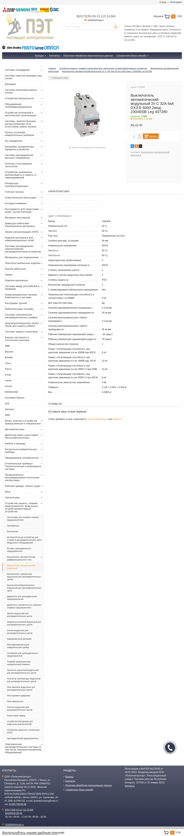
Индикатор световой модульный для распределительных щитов (24, 623)
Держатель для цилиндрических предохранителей (22, 597)
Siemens (9, 409)
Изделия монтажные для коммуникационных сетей (24, 239)
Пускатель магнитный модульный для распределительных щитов (22, 671)
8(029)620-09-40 (13, 813)
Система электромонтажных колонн (24, 91)
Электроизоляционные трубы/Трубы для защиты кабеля (24, 324)
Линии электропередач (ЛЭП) (24, 232)
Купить (153, 136)
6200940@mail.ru (96, 20)
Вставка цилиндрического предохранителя (19, 549)
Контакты (70, 781)
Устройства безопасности (24, 98)
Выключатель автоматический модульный (21, 566)
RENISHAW (11, 392)
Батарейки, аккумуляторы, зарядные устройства (24, 148)
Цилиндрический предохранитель (23, 738)
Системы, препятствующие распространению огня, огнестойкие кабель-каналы (24, 124)
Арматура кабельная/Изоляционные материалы (24, 225)
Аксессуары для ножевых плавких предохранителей (23, 518)
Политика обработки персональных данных (88, 785)
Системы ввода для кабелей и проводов (24, 287)
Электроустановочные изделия (24, 263)
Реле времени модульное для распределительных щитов (21, 688)
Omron (8, 386)
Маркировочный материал (19, 639)
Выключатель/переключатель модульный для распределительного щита (24, 588)
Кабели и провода (24, 443)
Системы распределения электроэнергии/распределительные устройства (24, 249)
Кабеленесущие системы (24, 309)
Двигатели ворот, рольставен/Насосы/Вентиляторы (24, 436)
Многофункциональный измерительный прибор (18, 646)
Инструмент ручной (24, 303)
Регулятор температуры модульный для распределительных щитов (23, 680)
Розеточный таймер (16, 715)
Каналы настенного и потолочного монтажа (24, 339)
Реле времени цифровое (18, 695)
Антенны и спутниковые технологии (24, 165)
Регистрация (176, 2)
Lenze (8, 380)
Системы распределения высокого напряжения (24, 156)
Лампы (24, 274)
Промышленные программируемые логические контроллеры (24, 477)
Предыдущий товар (59, 78)
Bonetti (9, 357)
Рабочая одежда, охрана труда (24, 486)
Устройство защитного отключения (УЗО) (23, 731)
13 (104, 16)
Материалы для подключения (24, 257)
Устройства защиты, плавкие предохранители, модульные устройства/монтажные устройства (24, 507)
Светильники (24, 497)
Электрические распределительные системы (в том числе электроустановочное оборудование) (24, 748)
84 (112, 16)
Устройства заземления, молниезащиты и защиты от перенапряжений (24, 175)
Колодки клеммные (24, 203)
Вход (162, 2)
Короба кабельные (24, 269)
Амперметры (13, 526)
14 (108, 16)
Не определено (24, 141)
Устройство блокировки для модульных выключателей (20, 722)
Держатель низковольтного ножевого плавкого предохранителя (24, 606)
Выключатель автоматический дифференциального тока (25, 558)
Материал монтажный (24, 217)
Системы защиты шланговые (24, 331)
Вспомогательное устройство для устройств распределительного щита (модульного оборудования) (24, 540)
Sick (7, 403)
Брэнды (69, 777)
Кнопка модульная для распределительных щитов (19, 631)
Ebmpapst (10, 84)
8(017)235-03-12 (88, 16)
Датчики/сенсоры (24, 429)
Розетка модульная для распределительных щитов (19, 708)
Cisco (8, 363)
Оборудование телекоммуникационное (24, 105)
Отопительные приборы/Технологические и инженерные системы (24, 466)
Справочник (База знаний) (79, 789)
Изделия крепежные (24, 280)
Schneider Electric (15, 397)
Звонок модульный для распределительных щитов (19, 614)
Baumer (9, 351)
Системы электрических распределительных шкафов (24, 316)
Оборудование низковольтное (24, 457)
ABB (7, 346)
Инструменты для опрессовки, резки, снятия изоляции (24, 210)
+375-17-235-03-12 (167, 36)
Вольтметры (12, 531)
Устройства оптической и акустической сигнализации (24, 114)
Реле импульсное (15, 701)
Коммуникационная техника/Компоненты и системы (24, 296)
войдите (117, 419)
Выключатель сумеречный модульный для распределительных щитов (24, 577)
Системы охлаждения (24, 70)
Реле (24, 491)
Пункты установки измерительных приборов (24, 134)
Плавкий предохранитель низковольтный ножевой (19, 663)
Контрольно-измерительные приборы (24, 450)
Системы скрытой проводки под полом (24, 77)
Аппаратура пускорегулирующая (24, 184)
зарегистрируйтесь (98, 419)
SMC (7, 415)
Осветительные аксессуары (24, 197)
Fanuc (8, 369)
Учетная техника (24, 191)
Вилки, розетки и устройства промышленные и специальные (24, 422)
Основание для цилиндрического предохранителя (22, 654)
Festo (8, 374)
